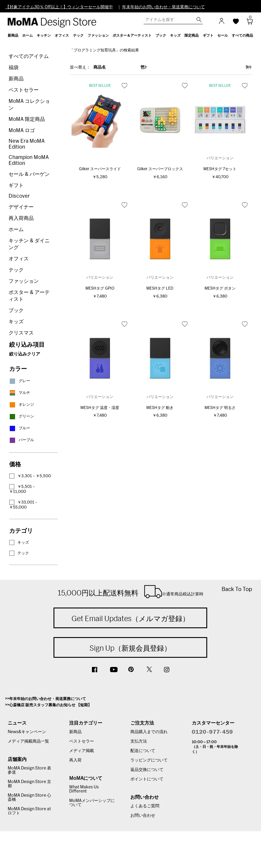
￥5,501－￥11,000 (22, 489)
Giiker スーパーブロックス (160, 169)
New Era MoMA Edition (27, 144)
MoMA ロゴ (22, 130)
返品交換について (146, 770)
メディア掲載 (81, 751)
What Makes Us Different (84, 789)
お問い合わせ (142, 815)
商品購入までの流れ (149, 732)
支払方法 (138, 741)
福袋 (14, 67)
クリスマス (21, 332)
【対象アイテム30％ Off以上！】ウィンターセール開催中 (59, 7)
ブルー (19, 428)
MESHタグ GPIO (99, 288)
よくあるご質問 (144, 806)
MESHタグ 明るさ (220, 408)
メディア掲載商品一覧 (28, 741)
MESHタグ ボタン (220, 288)
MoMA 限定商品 (27, 119)
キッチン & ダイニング (29, 244)
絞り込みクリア (24, 354)
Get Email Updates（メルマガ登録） (130, 618)
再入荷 (75, 760)
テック (16, 269)
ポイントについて (146, 779)
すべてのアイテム (29, 56)
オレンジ (21, 405)
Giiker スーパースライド (100, 169)
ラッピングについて (149, 760)
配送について (142, 751)
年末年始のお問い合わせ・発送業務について (163, 7)
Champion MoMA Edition (29, 160)
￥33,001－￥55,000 (23, 504)
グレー (19, 381)
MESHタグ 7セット (219, 169)
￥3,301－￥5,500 (30, 476)
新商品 (16, 78)
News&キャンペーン (27, 732)
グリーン (21, 416)
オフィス (19, 258)
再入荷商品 (21, 218)
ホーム (16, 229)
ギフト (16, 185)
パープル (21, 440)
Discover (19, 196)
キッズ (16, 321)
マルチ (19, 393)
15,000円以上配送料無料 (130, 591)
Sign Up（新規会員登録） (130, 648)
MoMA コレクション (29, 105)
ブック (16, 310)
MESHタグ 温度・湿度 (99, 408)
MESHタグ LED (160, 288)
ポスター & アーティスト (29, 296)
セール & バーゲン (29, 174)
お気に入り (124, 85)
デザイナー (21, 207)
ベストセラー (24, 89)
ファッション (24, 281)
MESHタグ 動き (160, 408)
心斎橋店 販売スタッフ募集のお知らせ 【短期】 (50, 705)
